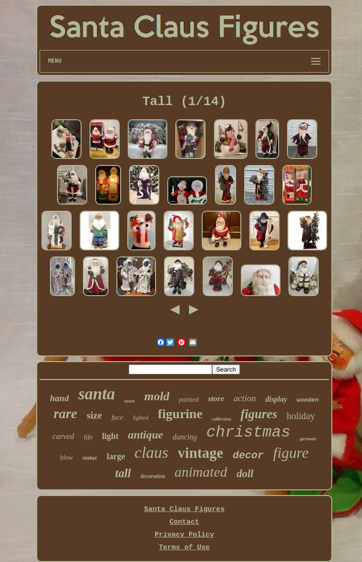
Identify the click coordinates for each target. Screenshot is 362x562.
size (94, 415)
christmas (248, 432)
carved (63, 436)
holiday (301, 416)
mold (156, 396)
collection (221, 419)
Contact (184, 522)
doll (245, 473)
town (129, 401)
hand (59, 398)
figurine (180, 413)
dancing (185, 437)
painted (188, 399)
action (244, 398)
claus (151, 452)
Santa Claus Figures (184, 509)
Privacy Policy (184, 535)
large (116, 456)
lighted (140, 417)
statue (89, 457)
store (216, 398)
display (276, 399)
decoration (152, 476)
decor (247, 456)
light (110, 436)
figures (258, 414)
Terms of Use (184, 548)
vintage (200, 453)
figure (290, 452)
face (117, 417)
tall (123, 473)
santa (96, 394)
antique (146, 435)
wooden (307, 400)
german (308, 438)
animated (200, 471)
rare (65, 413)
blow (66, 457)
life (87, 437)
